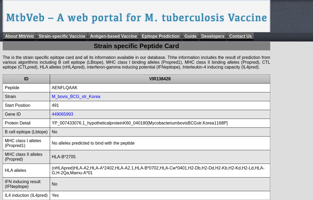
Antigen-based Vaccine (113, 36)
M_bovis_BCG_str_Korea (76, 96)
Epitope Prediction (161, 36)
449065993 (62, 114)
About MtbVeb (19, 36)
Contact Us (240, 36)
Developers (212, 36)
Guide (190, 36)
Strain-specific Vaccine (62, 36)
